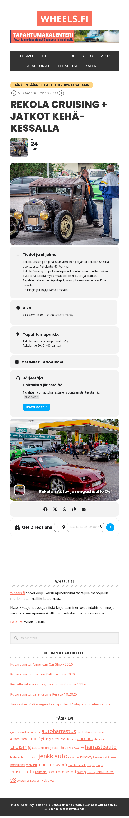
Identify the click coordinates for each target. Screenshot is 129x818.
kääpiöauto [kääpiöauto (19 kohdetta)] (111, 759)
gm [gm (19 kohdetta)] (82, 750)
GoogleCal (53, 365)
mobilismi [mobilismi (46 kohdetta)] (17, 767)
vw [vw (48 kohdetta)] (52, 782)
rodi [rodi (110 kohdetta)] (51, 774)
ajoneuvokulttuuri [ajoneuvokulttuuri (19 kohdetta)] (20, 734)
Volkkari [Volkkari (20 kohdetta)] (21, 783)
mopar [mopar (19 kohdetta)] (91, 767)
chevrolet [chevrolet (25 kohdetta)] (100, 741)
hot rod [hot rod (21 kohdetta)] (25, 759)
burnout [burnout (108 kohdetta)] (85, 741)
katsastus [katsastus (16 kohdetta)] (73, 759)
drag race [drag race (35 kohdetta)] (51, 750)
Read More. (31, 399)
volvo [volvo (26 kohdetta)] (45, 783)
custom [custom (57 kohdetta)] (38, 749)
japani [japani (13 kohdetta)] (34, 759)
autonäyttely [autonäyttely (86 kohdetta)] (39, 741)
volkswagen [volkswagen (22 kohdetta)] (34, 783)
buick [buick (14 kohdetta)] (73, 741)
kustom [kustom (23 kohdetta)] (99, 759)
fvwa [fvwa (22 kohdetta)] (77, 750)
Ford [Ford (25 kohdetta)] (70, 750)
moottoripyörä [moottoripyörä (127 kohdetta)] (52, 766)
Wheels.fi (65, 18)
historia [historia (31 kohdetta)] (15, 759)
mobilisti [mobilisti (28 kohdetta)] (31, 767)
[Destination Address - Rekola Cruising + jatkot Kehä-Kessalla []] (85, 529)
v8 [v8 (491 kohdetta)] (13, 782)
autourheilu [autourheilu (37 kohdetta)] (60, 741)
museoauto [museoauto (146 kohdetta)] (22, 774)
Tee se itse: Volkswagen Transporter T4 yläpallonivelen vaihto (60, 706)
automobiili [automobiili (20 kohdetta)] (97, 734)
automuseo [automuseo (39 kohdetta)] (18, 741)
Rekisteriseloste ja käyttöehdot (65, 811)
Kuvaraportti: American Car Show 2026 (41, 666)
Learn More (36, 409)
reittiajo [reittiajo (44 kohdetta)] (41, 774)
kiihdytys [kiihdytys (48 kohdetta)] (87, 759)
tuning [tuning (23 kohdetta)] (91, 774)
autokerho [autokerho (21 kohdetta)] (83, 734)
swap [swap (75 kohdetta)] (81, 773)
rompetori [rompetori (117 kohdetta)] (66, 774)
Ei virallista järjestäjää (43, 387)
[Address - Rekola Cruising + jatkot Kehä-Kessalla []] (57, 529)
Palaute (16, 624)
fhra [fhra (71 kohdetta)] (63, 749)
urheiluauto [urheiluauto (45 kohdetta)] (104, 774)
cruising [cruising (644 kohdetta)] (20, 749)
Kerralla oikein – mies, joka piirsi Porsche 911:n (48, 686)
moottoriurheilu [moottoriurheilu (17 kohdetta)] (77, 767)
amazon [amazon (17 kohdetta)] (36, 734)
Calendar (31, 365)
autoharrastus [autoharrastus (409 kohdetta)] (59, 733)
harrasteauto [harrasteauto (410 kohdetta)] (101, 749)
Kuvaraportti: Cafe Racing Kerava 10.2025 (43, 696)
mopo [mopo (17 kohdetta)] (99, 767)
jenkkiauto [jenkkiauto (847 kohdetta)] (52, 758)
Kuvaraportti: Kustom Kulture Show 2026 (43, 676)
